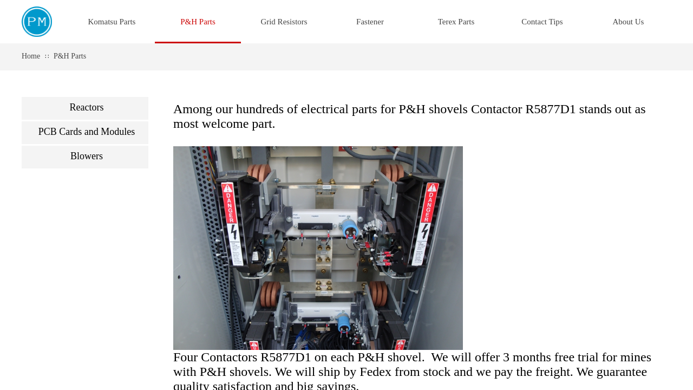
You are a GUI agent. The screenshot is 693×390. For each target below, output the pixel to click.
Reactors (87, 107)
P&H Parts (70, 56)
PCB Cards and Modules (86, 131)
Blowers (86, 156)
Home (31, 56)
